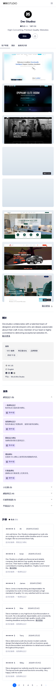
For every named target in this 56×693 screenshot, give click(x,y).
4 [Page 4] (28, 685)
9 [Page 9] (41, 685)
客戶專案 (5, 45)
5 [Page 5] (32, 685)
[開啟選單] (51, 3)
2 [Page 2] (19, 685)
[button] (28, 66)
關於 (13, 45)
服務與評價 (22, 45)
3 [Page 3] (23, 685)
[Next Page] (46, 685)
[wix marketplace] (10, 3)
